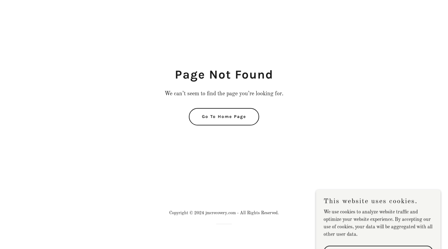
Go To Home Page (224, 116)
